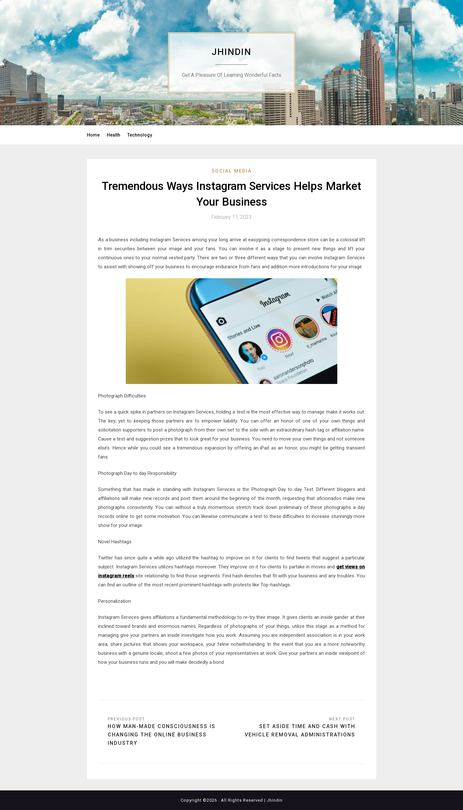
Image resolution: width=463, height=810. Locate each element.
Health (113, 135)
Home (93, 135)
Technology (139, 135)
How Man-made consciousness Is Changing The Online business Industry (161, 734)
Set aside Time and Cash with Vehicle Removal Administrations (300, 730)
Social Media (232, 171)
